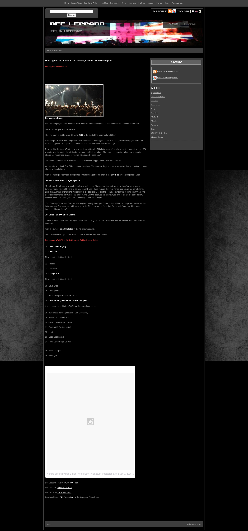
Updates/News (57, 50)
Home (49, 50)
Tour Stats (154, 101)
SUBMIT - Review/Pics (159, 133)
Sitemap (154, 137)
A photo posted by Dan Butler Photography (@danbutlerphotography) (81, 474)
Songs (153, 109)
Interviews (154, 113)
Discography (155, 105)
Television (154, 125)
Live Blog (115, 175)
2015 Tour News (64, 492)
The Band (154, 117)
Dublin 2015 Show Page (67, 483)
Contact (160, 137)
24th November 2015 (69, 497)
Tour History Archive (158, 97)
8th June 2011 (77, 135)
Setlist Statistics (66, 229)
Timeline (154, 121)
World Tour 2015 (64, 488)
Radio (153, 129)
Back (49, 524)
